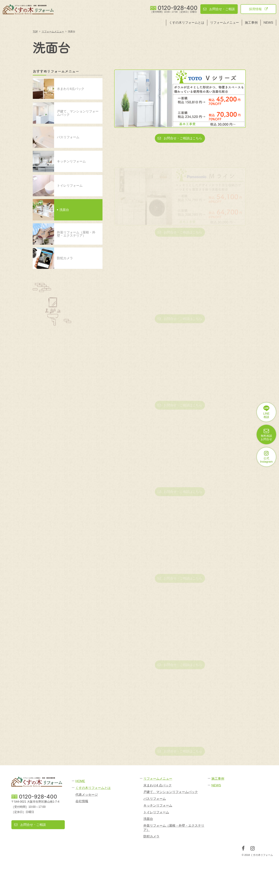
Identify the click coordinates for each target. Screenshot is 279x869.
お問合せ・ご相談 (219, 9)
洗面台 (148, 819)
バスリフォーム (154, 798)
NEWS (268, 22)
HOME (80, 781)
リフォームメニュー (224, 22)
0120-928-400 (178, 8)
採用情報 (258, 9)
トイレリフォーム (156, 812)
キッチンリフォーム (157, 805)
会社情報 (81, 801)
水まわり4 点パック (157, 785)
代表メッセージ (86, 794)
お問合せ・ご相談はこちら (180, 138)
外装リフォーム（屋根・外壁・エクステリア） (173, 827)
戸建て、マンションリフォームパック (170, 792)
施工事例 (251, 22)
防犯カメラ (151, 836)
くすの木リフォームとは (186, 22)
